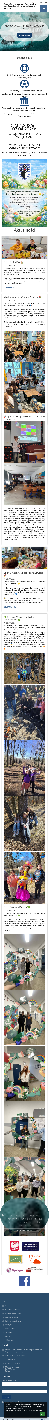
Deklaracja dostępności (13, 1313)
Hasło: (4, 1389)
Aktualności (9, 1340)
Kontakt (8, 1336)
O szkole (8, 1332)
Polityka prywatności (13, 1321)
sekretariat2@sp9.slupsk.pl (15, 1356)
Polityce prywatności (34, 1410)
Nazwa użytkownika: (9, 1381)
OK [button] (42, 1414)
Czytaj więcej (24, 35)
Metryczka (9, 1325)
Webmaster (9, 1306)
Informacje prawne (12, 1317)
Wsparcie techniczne (12, 1310)
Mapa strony (10, 1328)
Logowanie (42, 3)
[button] (43, 8)
